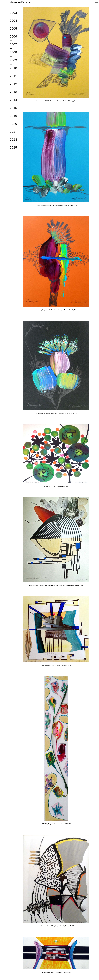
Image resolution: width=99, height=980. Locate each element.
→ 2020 (13, 121)
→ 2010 (13, 66)
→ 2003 (13, 10)
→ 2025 (13, 145)
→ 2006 (13, 34)
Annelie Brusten (21, 2)
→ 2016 (13, 113)
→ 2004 (13, 18)
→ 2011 (13, 74)
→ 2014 (13, 98)
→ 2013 (13, 90)
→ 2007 (13, 42)
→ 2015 (13, 105)
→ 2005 (13, 26)
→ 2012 (13, 82)
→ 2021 (13, 129)
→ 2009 (13, 58)
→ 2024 (13, 137)
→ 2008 (13, 50)
